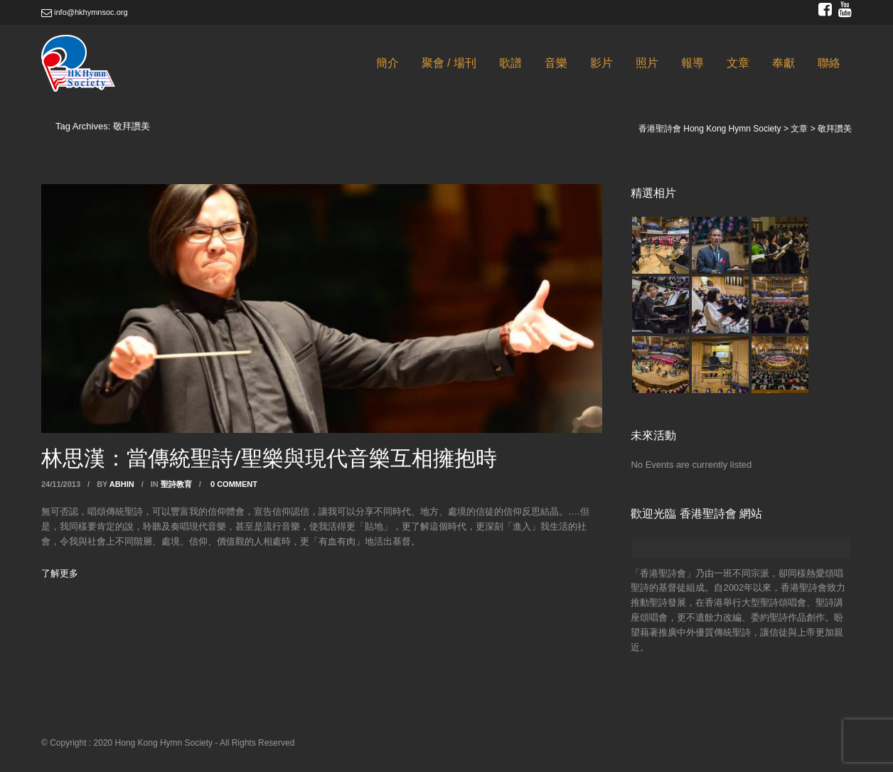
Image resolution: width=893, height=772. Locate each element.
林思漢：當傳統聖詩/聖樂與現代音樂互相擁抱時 (269, 457)
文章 (738, 63)
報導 (692, 63)
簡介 (387, 63)
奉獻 (783, 63)
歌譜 (510, 63)
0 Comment (233, 484)
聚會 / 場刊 (449, 63)
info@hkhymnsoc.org (84, 12)
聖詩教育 (176, 484)
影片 (601, 63)
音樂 (556, 63)
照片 (647, 63)
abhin (121, 484)
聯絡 (829, 63)
